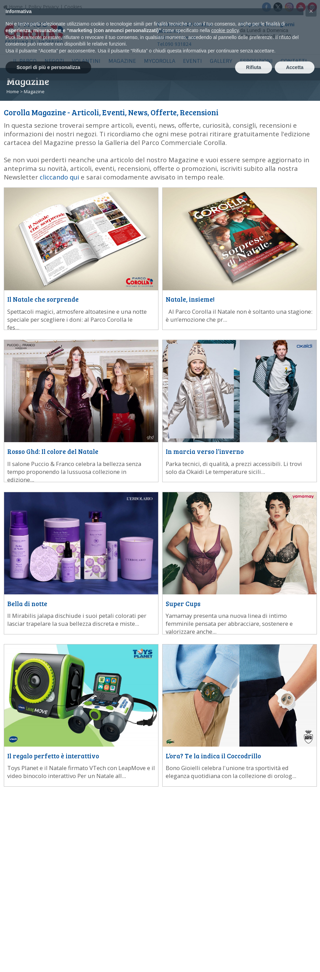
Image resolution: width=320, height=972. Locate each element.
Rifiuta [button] (253, 67)
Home (13, 91)
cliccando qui (59, 177)
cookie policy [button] (225, 30)
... (77, 319)
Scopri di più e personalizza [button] (48, 67)
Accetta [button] (294, 67)
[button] (311, 11)
